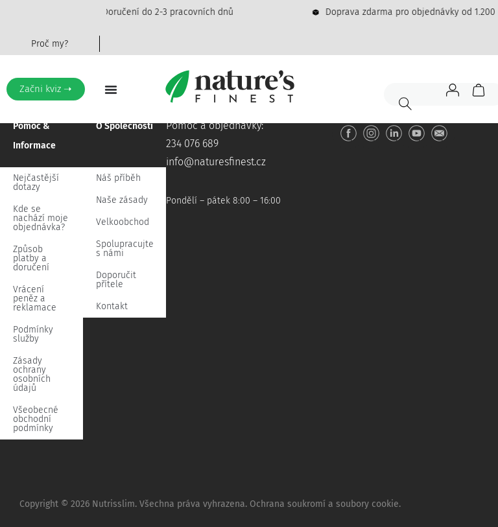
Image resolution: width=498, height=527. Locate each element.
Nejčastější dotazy (36, 182)
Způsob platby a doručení (31, 258)
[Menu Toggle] (110, 89)
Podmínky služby (33, 334)
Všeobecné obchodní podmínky (35, 419)
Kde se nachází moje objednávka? (40, 218)
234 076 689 (192, 143)
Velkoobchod (122, 222)
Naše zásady (122, 199)
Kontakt (112, 306)
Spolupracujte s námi (125, 249)
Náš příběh (118, 177)
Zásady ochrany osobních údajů (32, 374)
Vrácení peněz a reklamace (34, 298)
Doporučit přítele (116, 280)
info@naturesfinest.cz (216, 162)
